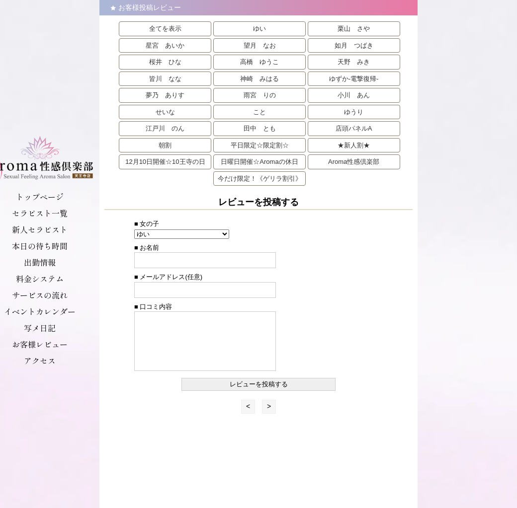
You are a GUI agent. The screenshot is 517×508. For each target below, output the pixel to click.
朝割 (165, 145)
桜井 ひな (165, 62)
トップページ (40, 197)
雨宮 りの (260, 95)
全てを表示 (165, 28)
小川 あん (354, 95)
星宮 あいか (165, 45)
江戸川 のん (165, 128)
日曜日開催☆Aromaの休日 (259, 161)
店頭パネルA (354, 128)
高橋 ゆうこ (259, 62)
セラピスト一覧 (40, 213)
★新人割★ (354, 145)
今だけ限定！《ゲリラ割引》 (260, 178)
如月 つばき (354, 45)
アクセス (40, 360)
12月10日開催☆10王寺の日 (165, 161)
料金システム (40, 279)
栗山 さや (354, 28)
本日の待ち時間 (40, 246)
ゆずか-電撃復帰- (354, 78)
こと (259, 112)
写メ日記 (40, 328)
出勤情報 (40, 262)
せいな (165, 112)
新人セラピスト (40, 229)
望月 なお (260, 45)
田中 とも (260, 128)
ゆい (259, 28)
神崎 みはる (259, 78)
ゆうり (353, 112)
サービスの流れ (40, 295)
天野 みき (354, 62)
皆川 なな (165, 78)
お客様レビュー (40, 344)
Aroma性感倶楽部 (353, 161)
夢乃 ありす (165, 95)
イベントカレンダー (40, 311)
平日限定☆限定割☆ (260, 145)
